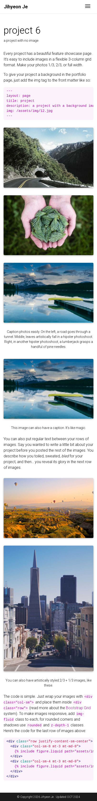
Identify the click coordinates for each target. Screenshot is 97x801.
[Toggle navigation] (87, 7)
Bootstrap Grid (78, 708)
